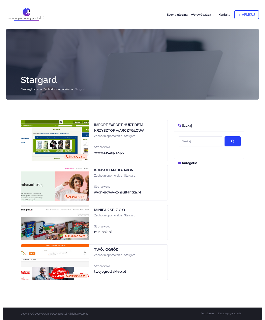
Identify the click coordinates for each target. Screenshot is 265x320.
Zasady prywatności (230, 313)
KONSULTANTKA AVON (114, 170)
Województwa (201, 14)
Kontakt (224, 14)
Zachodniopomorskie (56, 89)
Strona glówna (177, 14)
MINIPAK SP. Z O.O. (110, 210)
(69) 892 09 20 (75, 236)
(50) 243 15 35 (76, 275)
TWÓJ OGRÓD (106, 249)
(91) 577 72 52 (75, 156)
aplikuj (246, 14)
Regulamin (207, 313)
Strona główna (29, 89)
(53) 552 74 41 (76, 196)
